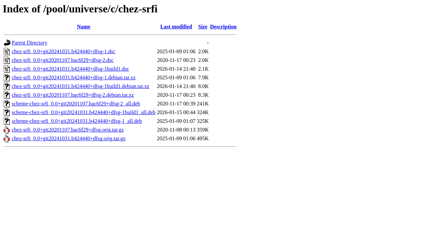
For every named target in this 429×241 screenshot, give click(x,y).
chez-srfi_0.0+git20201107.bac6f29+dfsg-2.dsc (63, 60)
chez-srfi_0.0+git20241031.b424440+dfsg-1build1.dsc (70, 69)
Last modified (176, 26)
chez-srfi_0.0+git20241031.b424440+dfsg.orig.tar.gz (68, 138)
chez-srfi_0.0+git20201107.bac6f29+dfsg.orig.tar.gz (68, 130)
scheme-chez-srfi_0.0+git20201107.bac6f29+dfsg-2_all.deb (76, 103)
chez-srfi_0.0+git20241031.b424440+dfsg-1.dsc (63, 51)
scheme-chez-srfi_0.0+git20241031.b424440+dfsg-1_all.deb (77, 121)
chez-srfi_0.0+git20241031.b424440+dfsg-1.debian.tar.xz (74, 77)
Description (223, 26)
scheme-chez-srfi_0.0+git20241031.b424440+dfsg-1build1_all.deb (84, 112)
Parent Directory (29, 43)
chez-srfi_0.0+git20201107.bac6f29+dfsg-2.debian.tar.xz (73, 95)
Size (202, 26)
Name (83, 26)
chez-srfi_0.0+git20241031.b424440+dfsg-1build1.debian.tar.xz (80, 86)
